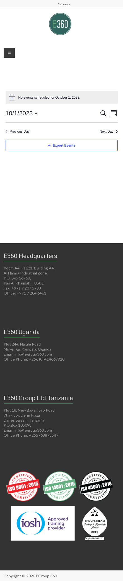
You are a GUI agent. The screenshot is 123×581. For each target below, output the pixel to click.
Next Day (106, 131)
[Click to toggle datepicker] (22, 113)
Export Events (64, 145)
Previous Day (20, 131)
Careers (64, 4)
